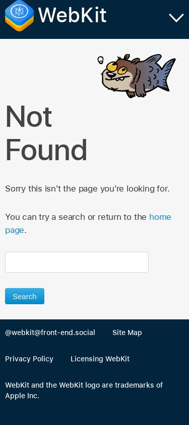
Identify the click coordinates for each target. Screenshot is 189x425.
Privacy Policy (29, 359)
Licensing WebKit (100, 359)
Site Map (127, 332)
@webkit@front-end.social (50, 332)
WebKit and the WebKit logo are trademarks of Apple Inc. (84, 390)
